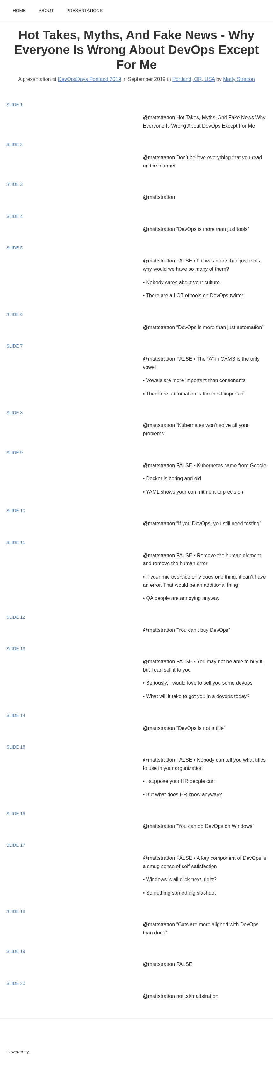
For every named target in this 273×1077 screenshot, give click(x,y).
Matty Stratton (239, 79)
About (46, 10)
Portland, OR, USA (193, 79)
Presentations (84, 10)
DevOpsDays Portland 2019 (89, 79)
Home (19, 10)
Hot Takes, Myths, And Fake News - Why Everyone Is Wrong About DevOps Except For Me (136, 49)
